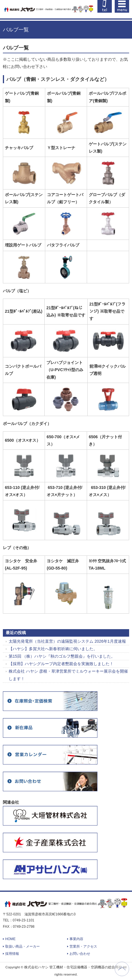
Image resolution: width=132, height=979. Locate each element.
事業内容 (76, 939)
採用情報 (12, 954)
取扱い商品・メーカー (22, 946)
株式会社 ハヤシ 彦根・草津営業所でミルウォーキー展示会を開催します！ (68, 675)
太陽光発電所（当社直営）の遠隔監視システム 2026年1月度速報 (67, 641)
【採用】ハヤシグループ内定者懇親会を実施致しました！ (61, 663)
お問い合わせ (79, 954)
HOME (10, 939)
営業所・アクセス (83, 946)
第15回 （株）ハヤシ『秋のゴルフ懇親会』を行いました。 (62, 656)
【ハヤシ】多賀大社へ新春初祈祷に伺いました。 (53, 648)
